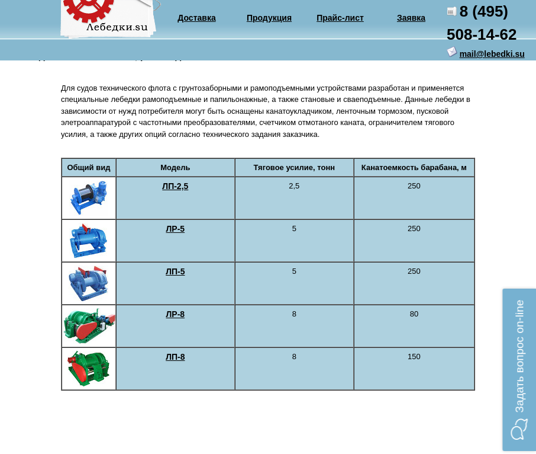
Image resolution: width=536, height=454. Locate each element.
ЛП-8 (175, 357)
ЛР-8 (175, 314)
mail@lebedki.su (492, 54)
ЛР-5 (175, 229)
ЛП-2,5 (175, 186)
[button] (519, 370)
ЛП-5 (175, 271)
